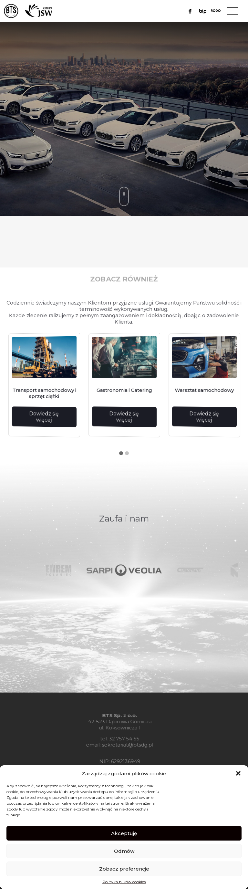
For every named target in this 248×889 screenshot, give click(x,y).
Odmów (124, 851)
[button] (238, 773)
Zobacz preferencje (124, 869)
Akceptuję (124, 833)
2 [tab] (127, 453)
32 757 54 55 (114, 739)
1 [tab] (121, 453)
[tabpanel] (44, 385)
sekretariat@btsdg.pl (118, 745)
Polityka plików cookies (124, 881)
